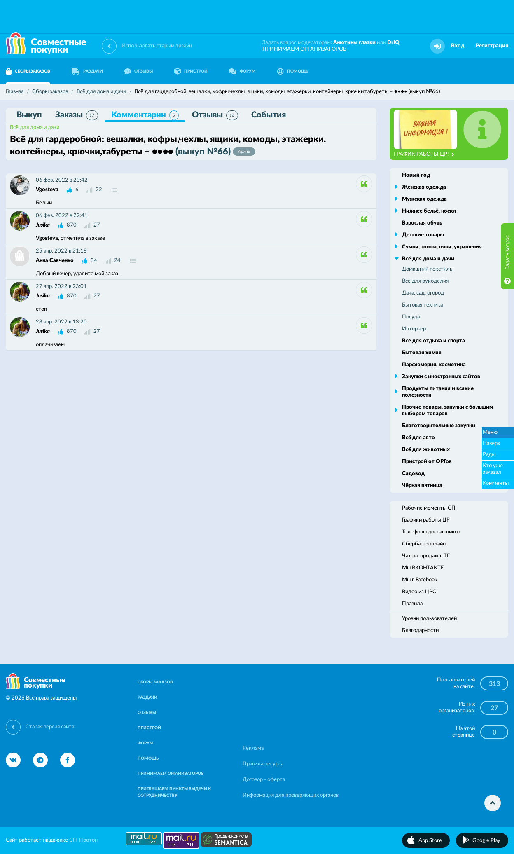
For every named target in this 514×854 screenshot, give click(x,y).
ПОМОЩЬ (292, 71)
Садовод (413, 473)
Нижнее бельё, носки (429, 211)
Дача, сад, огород (423, 293)
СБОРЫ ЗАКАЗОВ (155, 682)
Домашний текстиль (427, 269)
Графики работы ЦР (426, 520)
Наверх (491, 443)
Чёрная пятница (422, 485)
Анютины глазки (354, 42)
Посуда (411, 317)
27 (494, 708)
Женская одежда (424, 187)
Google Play (486, 840)
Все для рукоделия (425, 281)
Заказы (76, 115)
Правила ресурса (263, 764)
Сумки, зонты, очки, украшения (442, 247)
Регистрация (492, 46)
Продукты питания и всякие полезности (438, 392)
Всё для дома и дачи (34, 127)
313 (494, 684)
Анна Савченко (55, 260)
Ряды (489, 454)
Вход (457, 46)
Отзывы (215, 115)
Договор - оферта (264, 779)
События (268, 115)
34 (94, 260)
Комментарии (145, 115)
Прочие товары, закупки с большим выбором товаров (447, 410)
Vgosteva (47, 189)
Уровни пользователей (429, 618)
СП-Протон (83, 840)
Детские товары (423, 235)
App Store (430, 840)
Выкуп (29, 115)
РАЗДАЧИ (87, 71)
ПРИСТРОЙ (191, 71)
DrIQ (393, 42)
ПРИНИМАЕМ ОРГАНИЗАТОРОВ (304, 49)
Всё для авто (418, 437)
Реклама (253, 748)
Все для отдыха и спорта (433, 341)
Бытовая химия (422, 353)
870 (72, 225)
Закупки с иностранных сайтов (441, 376)
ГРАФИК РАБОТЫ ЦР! (424, 154)
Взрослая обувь (422, 223)
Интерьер (414, 329)
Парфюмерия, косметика (434, 364)
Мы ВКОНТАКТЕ (423, 568)
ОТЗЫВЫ (138, 71)
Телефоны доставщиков (431, 532)
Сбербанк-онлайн (424, 544)
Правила (412, 603)
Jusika (43, 225)
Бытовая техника (422, 305)
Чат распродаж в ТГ (426, 556)
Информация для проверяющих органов (291, 795)
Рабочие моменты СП (429, 508)
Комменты (496, 483)
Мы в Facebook (419, 580)
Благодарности (420, 630)
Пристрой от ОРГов (427, 461)
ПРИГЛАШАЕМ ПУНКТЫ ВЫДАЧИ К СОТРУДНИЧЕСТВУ (174, 792)
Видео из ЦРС (419, 591)
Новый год (416, 175)
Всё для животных (426, 449)
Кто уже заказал (493, 469)
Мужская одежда (424, 199)
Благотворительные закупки (438, 425)
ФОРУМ (242, 71)
